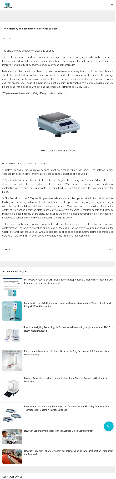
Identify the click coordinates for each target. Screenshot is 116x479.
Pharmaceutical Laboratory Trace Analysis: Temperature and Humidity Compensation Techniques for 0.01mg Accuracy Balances (66, 408)
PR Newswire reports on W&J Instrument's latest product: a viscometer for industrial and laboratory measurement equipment (68, 281)
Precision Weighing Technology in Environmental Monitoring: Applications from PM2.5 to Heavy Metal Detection (68, 329)
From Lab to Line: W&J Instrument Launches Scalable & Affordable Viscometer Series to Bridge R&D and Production (68, 305)
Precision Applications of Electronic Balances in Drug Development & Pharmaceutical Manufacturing (66, 353)
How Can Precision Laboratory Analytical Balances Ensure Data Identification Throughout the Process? (68, 453)
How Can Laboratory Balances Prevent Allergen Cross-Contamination (58, 431)
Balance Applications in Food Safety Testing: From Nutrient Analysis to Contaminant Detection (66, 380)
